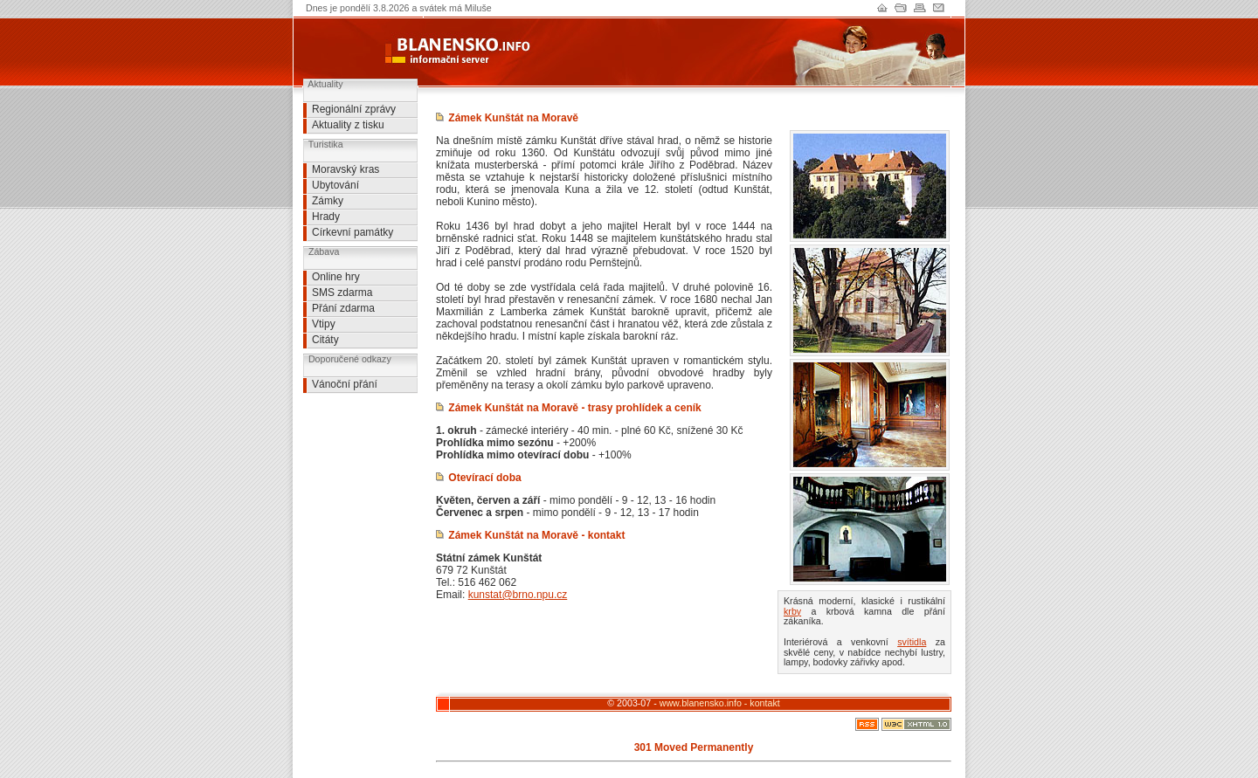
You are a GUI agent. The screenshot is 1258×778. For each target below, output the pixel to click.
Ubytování (335, 185)
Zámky (327, 201)
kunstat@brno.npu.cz (518, 595)
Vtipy (323, 324)
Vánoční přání (344, 384)
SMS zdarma (342, 292)
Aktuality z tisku (348, 125)
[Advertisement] (355, 433)
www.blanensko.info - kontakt (720, 703)
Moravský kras (345, 169)
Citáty (325, 340)
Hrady (326, 216)
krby (792, 611)
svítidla (911, 642)
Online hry (336, 277)
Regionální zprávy (354, 109)
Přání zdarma (343, 308)
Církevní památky (352, 232)
